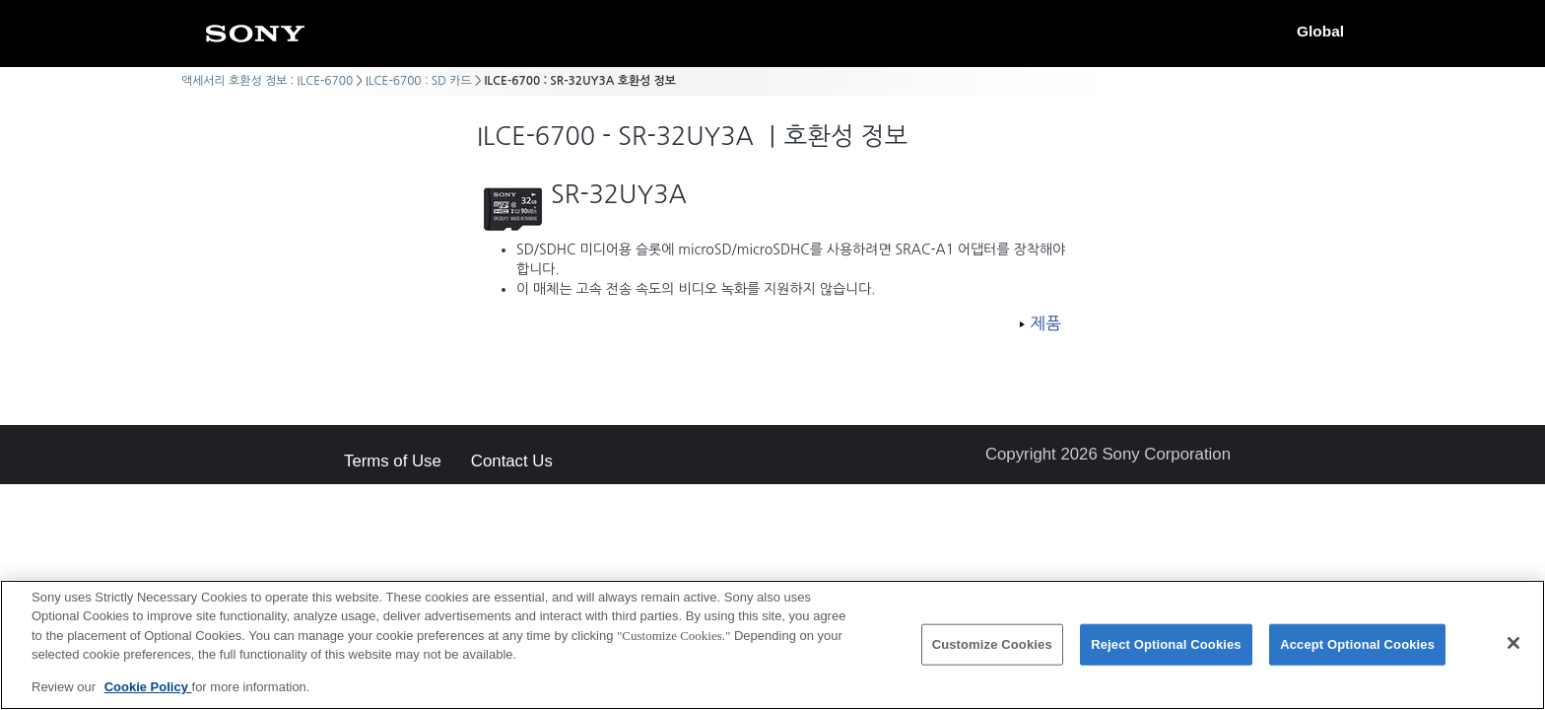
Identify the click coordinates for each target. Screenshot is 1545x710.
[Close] (1513, 650)
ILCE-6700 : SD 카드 (419, 81)
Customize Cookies (992, 651)
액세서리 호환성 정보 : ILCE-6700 (267, 81)
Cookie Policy (148, 694)
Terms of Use (392, 462)
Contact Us (512, 462)
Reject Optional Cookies (1166, 651)
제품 (1045, 323)
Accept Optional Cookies (1357, 651)
